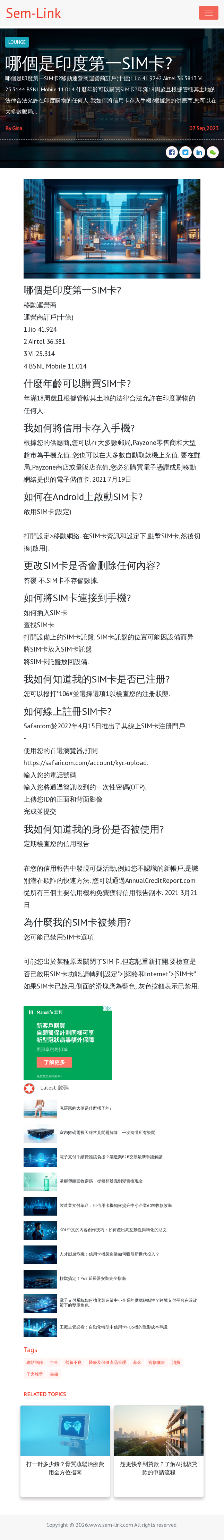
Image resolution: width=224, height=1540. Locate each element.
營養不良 (73, 1362)
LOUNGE (17, 42)
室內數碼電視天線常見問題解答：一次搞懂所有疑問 (107, 1132)
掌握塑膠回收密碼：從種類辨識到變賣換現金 (101, 1181)
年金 (54, 1362)
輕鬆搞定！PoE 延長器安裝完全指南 (93, 1278)
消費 (176, 1362)
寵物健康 (156, 1362)
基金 (137, 1362)
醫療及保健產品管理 (107, 1362)
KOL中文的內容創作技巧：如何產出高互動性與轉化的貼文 (113, 1229)
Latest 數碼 (54, 1087)
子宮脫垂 (34, 1374)
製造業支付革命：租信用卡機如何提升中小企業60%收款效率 (116, 1205)
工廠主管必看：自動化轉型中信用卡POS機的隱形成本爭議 (113, 1327)
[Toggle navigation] (208, 13)
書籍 (54, 1374)
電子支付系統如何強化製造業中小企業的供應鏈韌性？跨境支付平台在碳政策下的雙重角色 (128, 1303)
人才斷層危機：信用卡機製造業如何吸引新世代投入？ (110, 1254)
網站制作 (34, 1362)
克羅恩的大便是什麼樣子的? (86, 1108)
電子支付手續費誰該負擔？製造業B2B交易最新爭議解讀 (111, 1156)
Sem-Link (33, 13)
